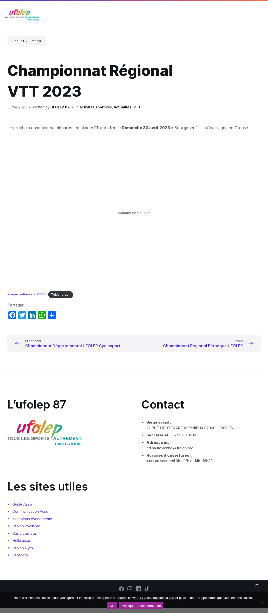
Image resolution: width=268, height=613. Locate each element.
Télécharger (60, 294)
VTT (137, 107)
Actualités (122, 107)
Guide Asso (22, 509)
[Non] (261, 602)
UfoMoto (20, 560)
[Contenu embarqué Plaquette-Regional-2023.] (134, 213)
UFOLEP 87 (60, 107)
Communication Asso (30, 516)
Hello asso (21, 545)
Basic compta (24, 538)
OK (112, 606)
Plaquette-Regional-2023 (26, 294)
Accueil (18, 41)
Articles (35, 41)
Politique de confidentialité (141, 606)
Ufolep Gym (22, 553)
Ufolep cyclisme (26, 531)
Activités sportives (96, 107)
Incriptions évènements (32, 523)
